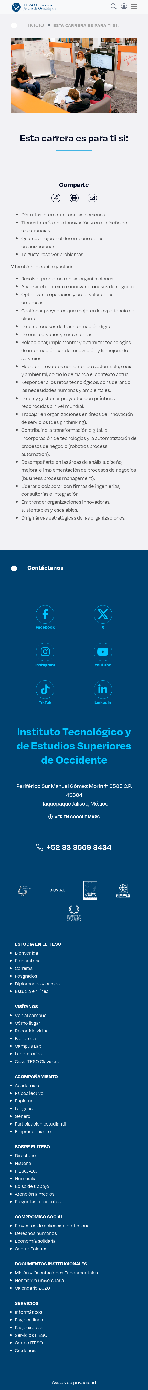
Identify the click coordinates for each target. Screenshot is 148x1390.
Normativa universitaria (39, 1280)
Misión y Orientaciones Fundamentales (56, 1272)
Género (22, 1116)
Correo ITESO (29, 1342)
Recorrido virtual (32, 1030)
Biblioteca (25, 1038)
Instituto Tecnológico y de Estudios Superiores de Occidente (74, 745)
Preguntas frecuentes (38, 1201)
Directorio (25, 1155)
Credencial (26, 1350)
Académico (27, 1085)
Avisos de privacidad (74, 1382)
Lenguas (24, 1108)
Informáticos (28, 1312)
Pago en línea (29, 1319)
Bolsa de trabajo (32, 1186)
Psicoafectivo (29, 1093)
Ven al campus (30, 1015)
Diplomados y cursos (37, 983)
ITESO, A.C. (26, 1170)
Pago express (29, 1327)
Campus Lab (28, 1046)
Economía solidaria (35, 1241)
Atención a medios (35, 1193)
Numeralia (26, 1178)
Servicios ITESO (31, 1335)
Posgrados (26, 976)
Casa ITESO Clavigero (37, 1061)
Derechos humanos (36, 1233)
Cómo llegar (27, 1023)
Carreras (24, 968)
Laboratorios (28, 1053)
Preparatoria (28, 960)
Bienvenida (26, 953)
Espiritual (25, 1100)
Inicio (36, 24)
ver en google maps (74, 817)
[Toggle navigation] (132, 6)
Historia (23, 1163)
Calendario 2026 (32, 1288)
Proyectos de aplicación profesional (53, 1225)
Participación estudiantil (40, 1123)
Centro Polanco (31, 1248)
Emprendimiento (33, 1131)
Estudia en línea (32, 991)
